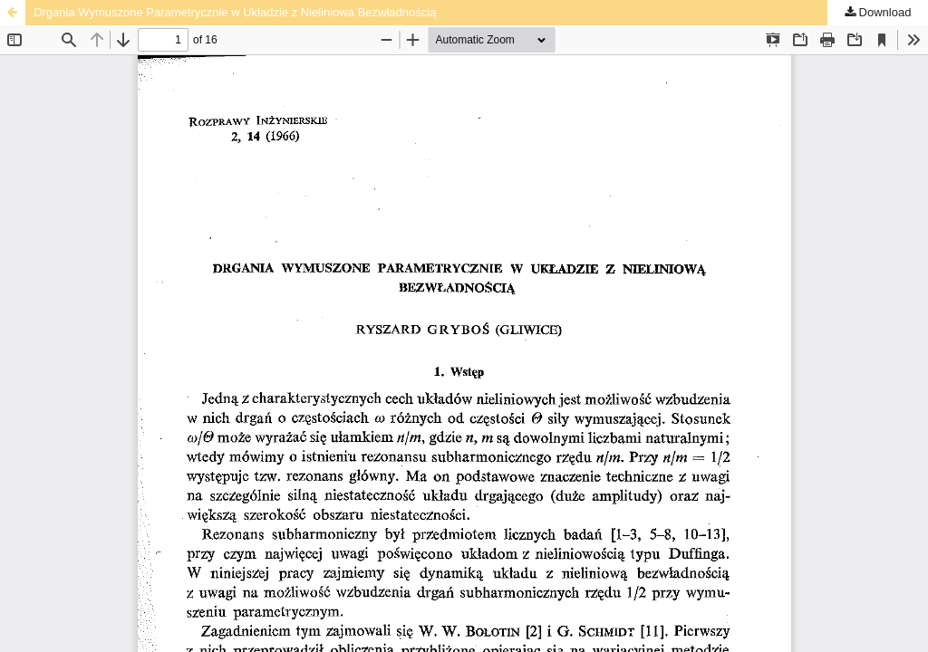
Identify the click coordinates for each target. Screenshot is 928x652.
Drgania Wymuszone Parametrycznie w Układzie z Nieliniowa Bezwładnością (235, 12)
